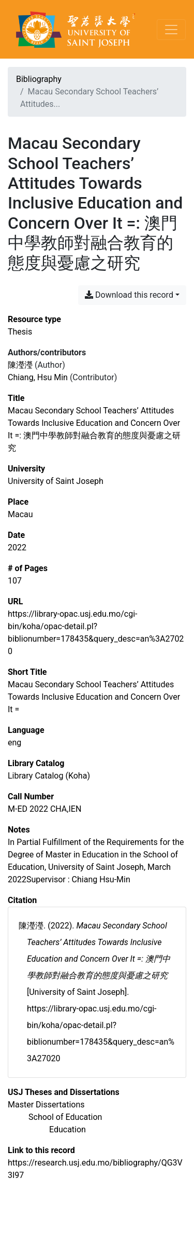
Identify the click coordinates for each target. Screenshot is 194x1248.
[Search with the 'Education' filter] (67, 1129)
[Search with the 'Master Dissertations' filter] (46, 1105)
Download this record (129, 295)
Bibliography (39, 79)
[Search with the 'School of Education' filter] (65, 1117)
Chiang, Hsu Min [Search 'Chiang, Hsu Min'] (38, 377)
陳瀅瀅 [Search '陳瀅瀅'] (20, 365)
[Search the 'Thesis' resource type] (20, 332)
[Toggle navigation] (171, 29)
